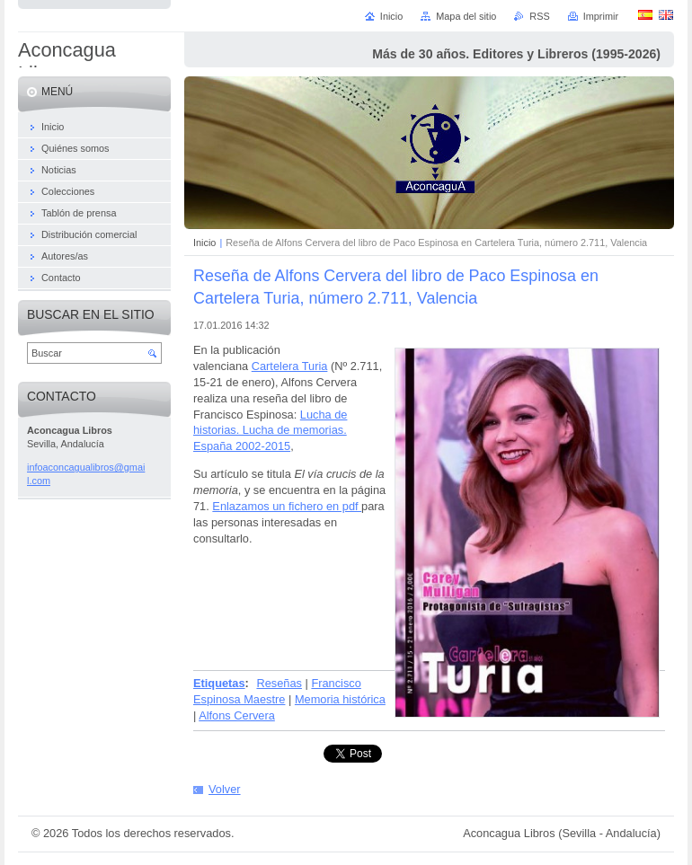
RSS (539, 16)
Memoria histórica (340, 699)
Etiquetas (219, 683)
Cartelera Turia (290, 366)
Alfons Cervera (237, 715)
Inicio (204, 242)
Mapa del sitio (466, 16)
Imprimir (600, 16)
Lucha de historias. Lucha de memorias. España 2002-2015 (270, 431)
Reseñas (279, 683)
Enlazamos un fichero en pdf (286, 506)
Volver (224, 789)
